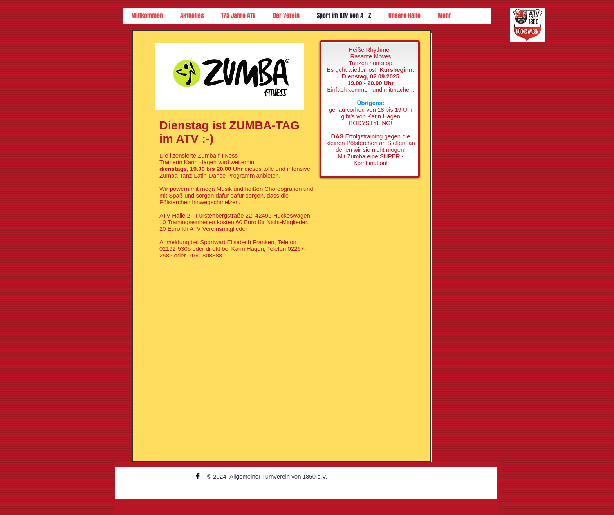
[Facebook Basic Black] (198, 476)
